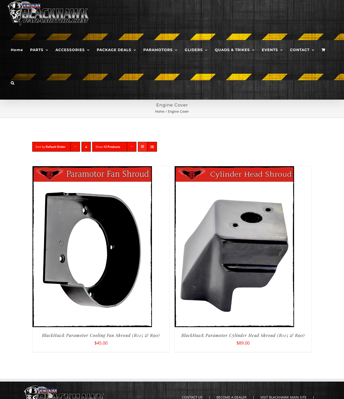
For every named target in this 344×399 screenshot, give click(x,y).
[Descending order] (86, 147)
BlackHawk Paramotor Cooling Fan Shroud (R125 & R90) (101, 335)
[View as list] (152, 146)
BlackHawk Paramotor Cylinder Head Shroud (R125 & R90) (243, 335)
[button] (12, 83)
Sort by (50, 147)
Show (108, 147)
